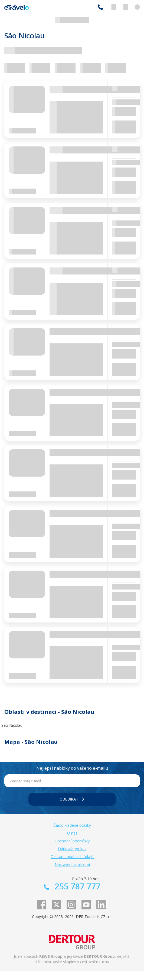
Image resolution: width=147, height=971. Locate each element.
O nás (72, 833)
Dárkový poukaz (72, 848)
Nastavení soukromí (72, 864)
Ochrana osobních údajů (72, 856)
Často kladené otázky (72, 825)
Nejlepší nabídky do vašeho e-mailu (72, 768)
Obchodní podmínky (72, 840)
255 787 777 (100, 7)
